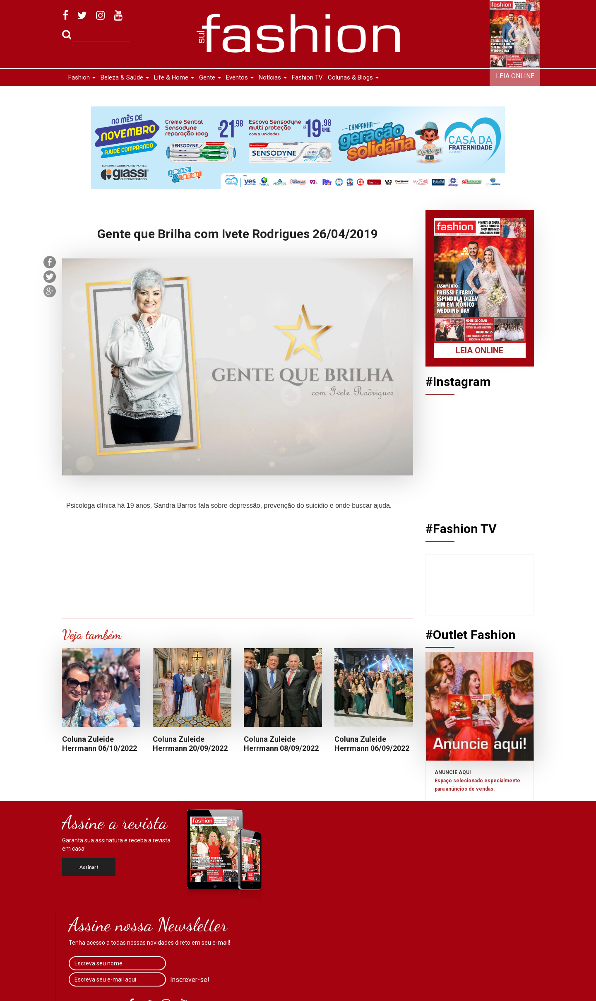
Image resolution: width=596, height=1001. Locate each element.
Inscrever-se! (189, 980)
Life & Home (174, 77)
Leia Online (515, 76)
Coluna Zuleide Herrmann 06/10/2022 (99, 744)
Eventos (240, 77)
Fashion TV (307, 77)
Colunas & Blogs (353, 77)
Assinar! (88, 867)
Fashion (82, 77)
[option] (298, 147)
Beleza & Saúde (125, 77)
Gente (210, 77)
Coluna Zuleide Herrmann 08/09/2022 (281, 744)
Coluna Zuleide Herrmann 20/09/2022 (190, 744)
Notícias (273, 77)
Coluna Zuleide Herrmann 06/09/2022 (371, 744)
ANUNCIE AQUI (477, 780)
